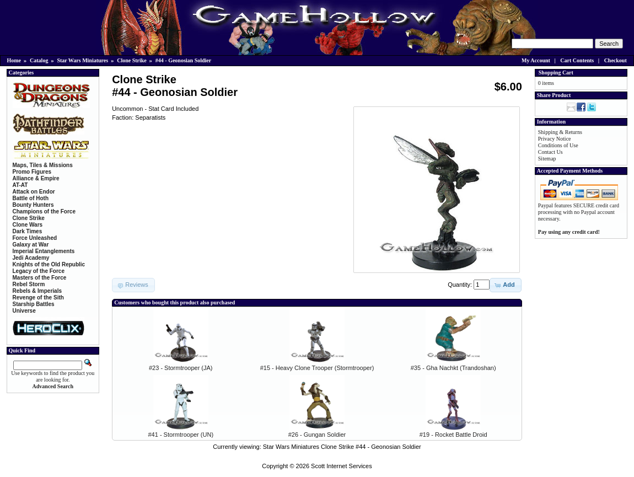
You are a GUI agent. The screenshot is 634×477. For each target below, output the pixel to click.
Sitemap (547, 159)
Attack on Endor (34, 192)
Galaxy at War (31, 245)
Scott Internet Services (341, 466)
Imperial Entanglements (44, 251)
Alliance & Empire (36, 178)
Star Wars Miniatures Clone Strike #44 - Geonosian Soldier (342, 446)
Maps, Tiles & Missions (43, 165)
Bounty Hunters (33, 205)
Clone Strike (132, 60)
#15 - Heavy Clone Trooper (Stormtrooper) (317, 368)
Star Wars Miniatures (82, 60)
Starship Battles (34, 304)
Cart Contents (577, 60)
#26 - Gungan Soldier (317, 434)
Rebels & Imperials (37, 291)
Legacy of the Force (39, 271)
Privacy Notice (554, 139)
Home (14, 60)
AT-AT (20, 185)
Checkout (615, 60)
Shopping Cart (556, 72)
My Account (536, 60)
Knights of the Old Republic (49, 264)
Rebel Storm (29, 284)
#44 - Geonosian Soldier (183, 60)
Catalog (39, 60)
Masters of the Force (40, 278)
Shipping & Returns (560, 132)
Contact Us (550, 152)
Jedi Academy (31, 258)
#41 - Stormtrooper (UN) (180, 434)
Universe (24, 311)
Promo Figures (32, 172)
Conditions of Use (558, 145)
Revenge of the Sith (38, 297)
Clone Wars (28, 225)
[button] (505, 285)
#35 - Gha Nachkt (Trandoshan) (453, 368)
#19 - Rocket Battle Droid (453, 434)
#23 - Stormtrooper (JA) (181, 368)
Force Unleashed (35, 238)
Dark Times (27, 231)
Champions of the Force (44, 211)
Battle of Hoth (31, 198)
